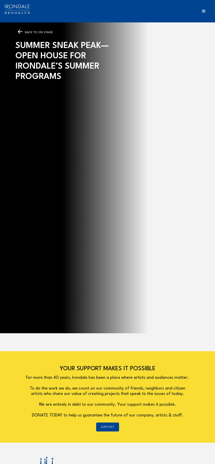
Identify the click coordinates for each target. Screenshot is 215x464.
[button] (204, 11)
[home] (17, 9)
